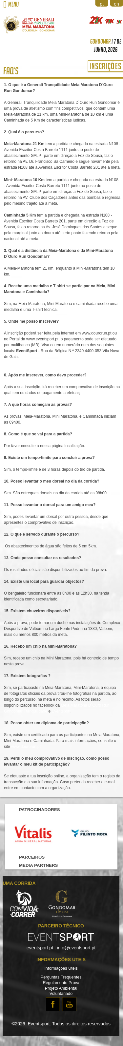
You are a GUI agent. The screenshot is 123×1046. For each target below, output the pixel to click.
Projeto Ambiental (61, 988)
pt (102, 4)
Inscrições (105, 66)
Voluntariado (61, 993)
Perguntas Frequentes (61, 977)
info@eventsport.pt (76, 947)
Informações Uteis (61, 968)
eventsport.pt (40, 947)
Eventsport (60, 711)
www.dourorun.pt (26, 746)
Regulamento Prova (61, 982)
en (116, 4)
